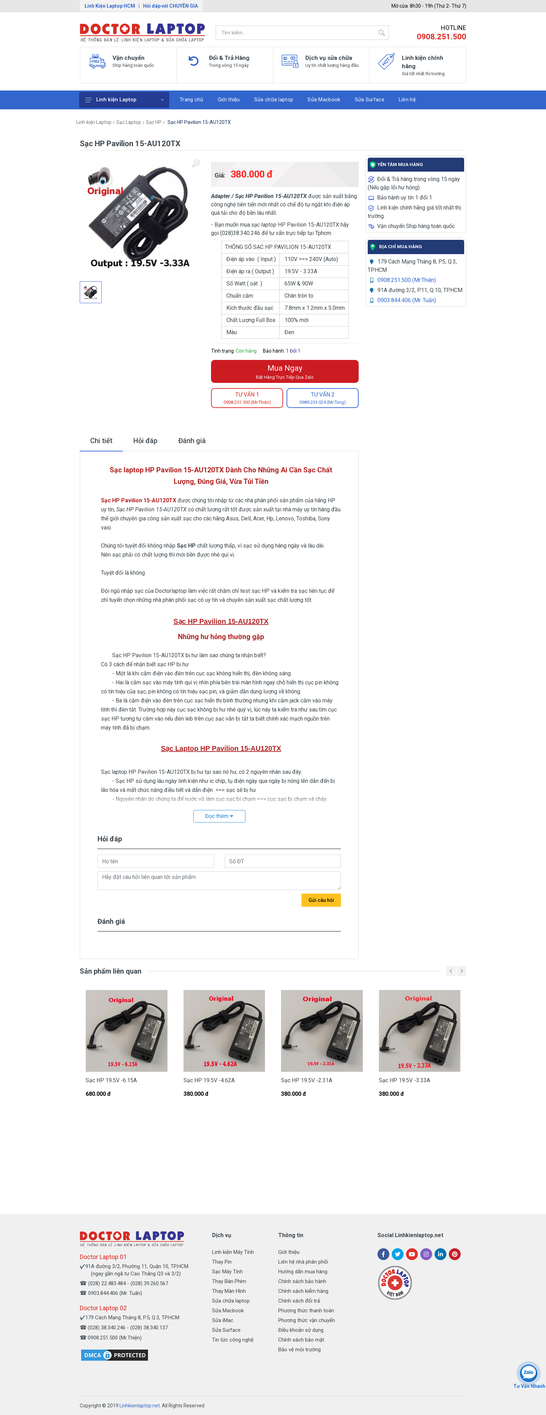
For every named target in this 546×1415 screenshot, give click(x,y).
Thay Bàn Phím (229, 1281)
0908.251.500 (441, 36)
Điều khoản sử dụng (300, 1330)
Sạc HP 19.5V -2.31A (306, 1080)
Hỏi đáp (145, 441)
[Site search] (295, 32)
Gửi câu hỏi (321, 900)
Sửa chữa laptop (231, 1301)
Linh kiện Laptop (124, 99)
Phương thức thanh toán (306, 1310)
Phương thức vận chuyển (306, 1320)
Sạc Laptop (128, 122)
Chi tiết (101, 441)
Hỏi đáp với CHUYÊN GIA (170, 5)
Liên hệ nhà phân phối (303, 1262)
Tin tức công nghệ (233, 1340)
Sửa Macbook (228, 1310)
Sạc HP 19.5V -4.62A (209, 1080)
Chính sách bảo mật (301, 1340)
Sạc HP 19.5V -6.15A (111, 1080)
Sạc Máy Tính (227, 1271)
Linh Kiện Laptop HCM (110, 5)
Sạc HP (154, 122)
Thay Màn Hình (229, 1291)
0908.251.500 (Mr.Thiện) (406, 280)
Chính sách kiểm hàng (303, 1291)
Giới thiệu (288, 1252)
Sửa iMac (222, 1320)
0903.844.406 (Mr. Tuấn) (406, 300)
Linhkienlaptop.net (139, 1405)
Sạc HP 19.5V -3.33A (404, 1080)
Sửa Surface (226, 1330)
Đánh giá (192, 441)
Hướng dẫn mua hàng (302, 1271)
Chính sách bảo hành (302, 1281)
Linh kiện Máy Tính (233, 1252)
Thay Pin (222, 1262)
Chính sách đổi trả (299, 1301)
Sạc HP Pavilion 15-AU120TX (198, 122)
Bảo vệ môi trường (299, 1349)
